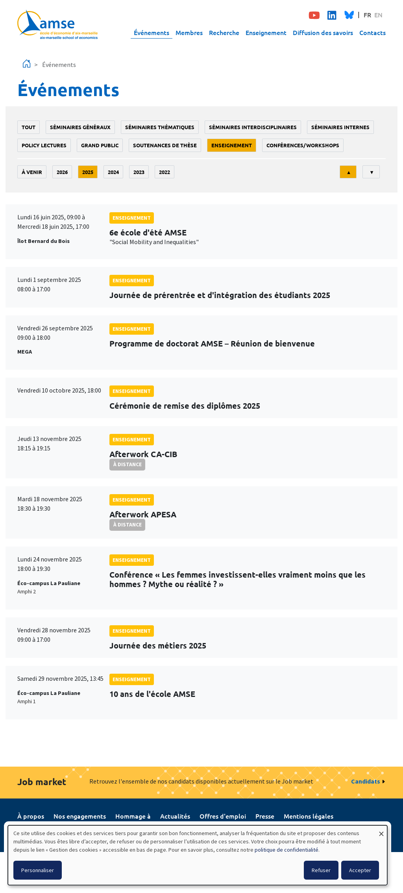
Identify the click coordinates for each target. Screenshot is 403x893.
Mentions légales (308, 815)
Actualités (175, 815)
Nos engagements (80, 815)
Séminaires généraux (80, 127)
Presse (264, 815)
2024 (113, 172)
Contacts (372, 32)
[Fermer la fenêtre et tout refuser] (381, 830)
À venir (32, 172)
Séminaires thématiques (159, 127)
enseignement (231, 145)
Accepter (360, 870)
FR (367, 14)
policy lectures (44, 145)
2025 (87, 172)
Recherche (224, 32)
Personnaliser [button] (37, 870)
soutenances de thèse (165, 145)
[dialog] (197, 855)
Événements (151, 32)
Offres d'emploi (223, 815)
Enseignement (266, 32)
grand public (99, 145)
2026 (62, 172)
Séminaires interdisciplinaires (253, 127)
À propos (30, 815)
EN (378, 14)
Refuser (321, 870)
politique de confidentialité (286, 849)
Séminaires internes (340, 127)
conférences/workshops (302, 145)
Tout (28, 127)
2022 (164, 172)
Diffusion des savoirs (323, 32)
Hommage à (133, 815)
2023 (138, 172)
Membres (189, 32)
